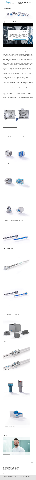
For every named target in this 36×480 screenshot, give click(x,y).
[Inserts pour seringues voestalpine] (16, 265)
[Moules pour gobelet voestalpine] (16, 115)
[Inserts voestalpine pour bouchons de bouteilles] (16, 152)
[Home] (9, 2)
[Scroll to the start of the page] (32, 463)
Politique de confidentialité (25, 477)
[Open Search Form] (32, 3)
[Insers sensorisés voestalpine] (16, 414)
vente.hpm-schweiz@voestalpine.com (14, 477)
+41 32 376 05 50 (5, 477)
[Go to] (3, 473)
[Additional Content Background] (16, 446)
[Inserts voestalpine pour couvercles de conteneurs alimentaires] (16, 208)
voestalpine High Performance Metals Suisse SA (23, 3)
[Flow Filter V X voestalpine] (16, 358)
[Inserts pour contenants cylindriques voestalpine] (16, 180)
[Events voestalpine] (16, 329)
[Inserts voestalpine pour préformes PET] (16, 236)
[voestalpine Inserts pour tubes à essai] (16, 293)
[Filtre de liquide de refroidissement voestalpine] (16, 386)
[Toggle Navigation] (30, 2)
